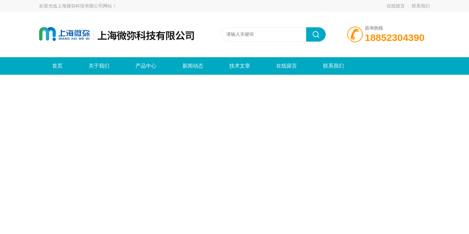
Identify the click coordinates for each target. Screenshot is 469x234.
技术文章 (239, 66)
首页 (57, 66)
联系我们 (421, 5)
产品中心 (145, 66)
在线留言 (396, 5)
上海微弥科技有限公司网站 (84, 5)
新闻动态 (192, 66)
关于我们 (99, 66)
